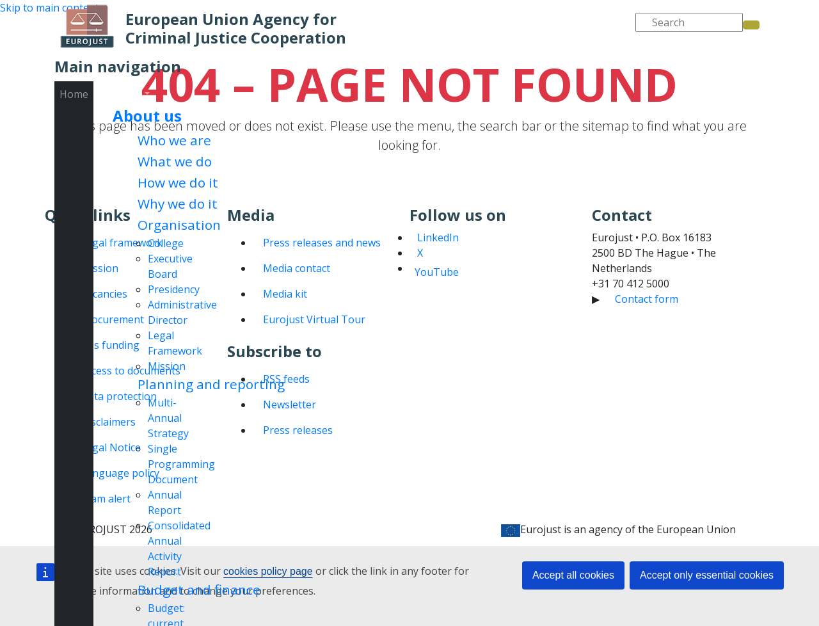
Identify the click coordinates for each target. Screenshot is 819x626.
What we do (175, 161)
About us (147, 115)
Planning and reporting (211, 384)
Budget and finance (199, 589)
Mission (167, 366)
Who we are (174, 140)
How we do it (178, 182)
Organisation (179, 225)
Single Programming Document (181, 464)
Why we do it (178, 204)
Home (74, 94)
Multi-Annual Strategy (168, 418)
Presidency (174, 289)
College (166, 243)
